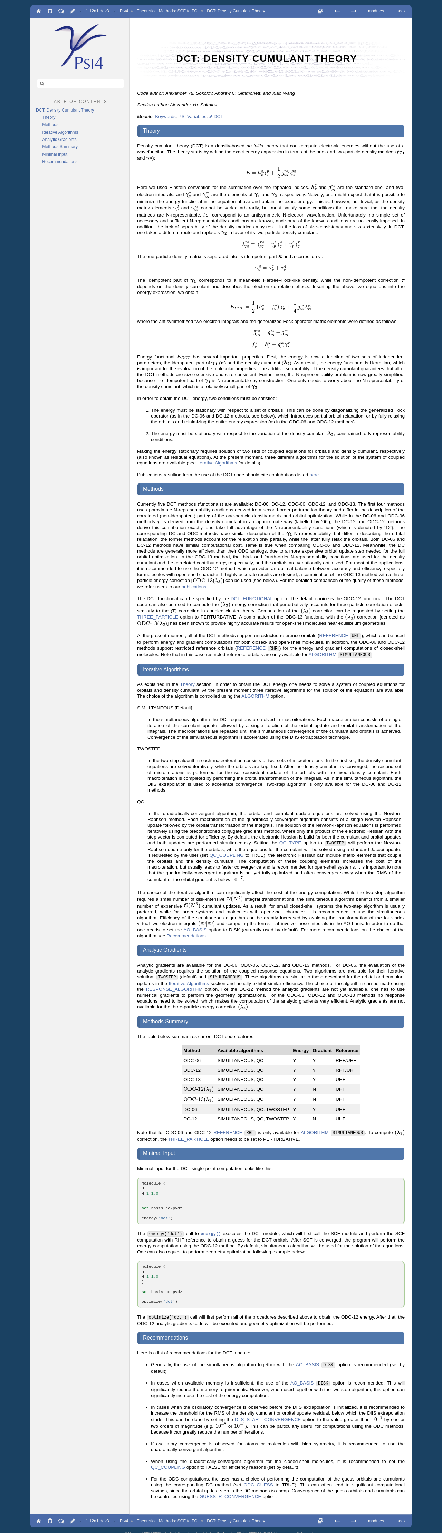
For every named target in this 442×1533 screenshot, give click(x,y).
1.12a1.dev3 (97, 11)
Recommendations (59, 161)
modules (376, 11)
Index (400, 11)
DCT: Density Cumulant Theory (236, 11)
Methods (50, 124)
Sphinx (302, 1527)
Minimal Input (54, 154)
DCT (218, 116)
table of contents (79, 100)
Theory (48, 117)
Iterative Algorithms (60, 132)
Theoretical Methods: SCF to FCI (168, 11)
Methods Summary (60, 146)
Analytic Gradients (59, 139)
